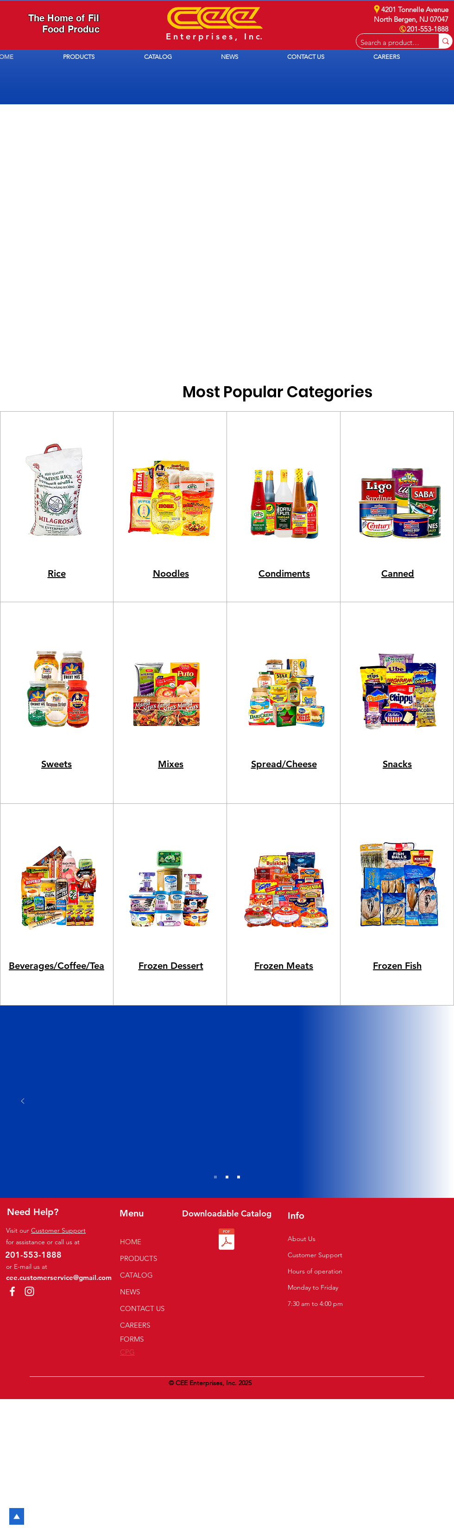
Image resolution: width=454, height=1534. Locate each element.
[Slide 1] (215, 1177)
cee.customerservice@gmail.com (59, 1277)
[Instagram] (29, 1291)
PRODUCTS (138, 1258)
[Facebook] (12, 1291)
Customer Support (58, 1230)
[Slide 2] (227, 1177)
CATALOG (136, 1275)
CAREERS (135, 1325)
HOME (130, 1241)
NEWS (130, 1291)
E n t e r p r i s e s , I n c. (214, 36)
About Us (301, 1239)
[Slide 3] (238, 1177)
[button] (96, 57)
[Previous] (22, 1102)
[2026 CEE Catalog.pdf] (226, 1240)
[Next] (431, 1102)
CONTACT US (142, 1308)
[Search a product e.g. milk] (389, 42)
